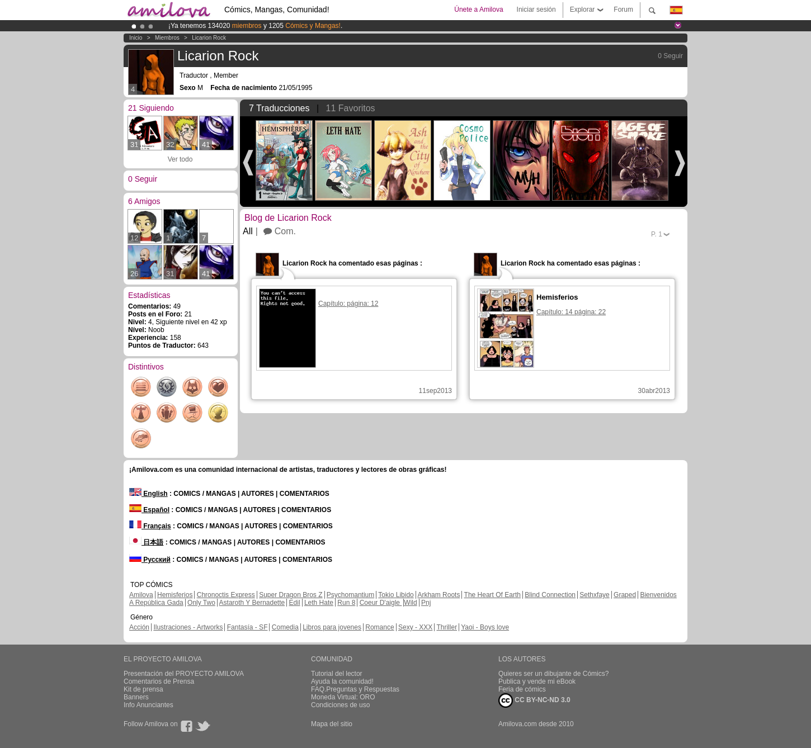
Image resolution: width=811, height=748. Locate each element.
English (148, 494)
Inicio (135, 38)
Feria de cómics (522, 689)
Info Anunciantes (148, 705)
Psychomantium (350, 595)
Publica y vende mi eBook (537, 681)
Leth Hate (318, 603)
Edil (294, 603)
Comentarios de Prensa (159, 681)
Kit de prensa (143, 689)
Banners (136, 697)
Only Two (201, 603)
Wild (410, 603)
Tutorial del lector (336, 674)
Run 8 (346, 603)
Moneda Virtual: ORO (343, 697)
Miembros (167, 38)
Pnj (426, 603)
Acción (139, 627)
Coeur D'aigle (381, 603)
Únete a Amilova (478, 9)
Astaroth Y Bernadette (252, 603)
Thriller (446, 627)
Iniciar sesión (536, 9)
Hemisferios (174, 595)
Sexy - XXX (415, 627)
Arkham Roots (438, 595)
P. (656, 234)
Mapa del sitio (331, 724)
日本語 (146, 542)
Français (150, 526)
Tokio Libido (395, 595)
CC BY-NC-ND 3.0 (534, 700)
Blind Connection (550, 595)
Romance (379, 627)
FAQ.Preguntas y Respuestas (355, 689)
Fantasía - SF (247, 627)
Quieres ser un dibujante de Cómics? (553, 674)
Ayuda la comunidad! (342, 681)
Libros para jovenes (332, 627)
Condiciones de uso (340, 705)
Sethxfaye (594, 595)
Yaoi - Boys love (485, 627)
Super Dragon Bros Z (290, 595)
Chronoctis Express (226, 595)
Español (149, 510)
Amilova (141, 595)
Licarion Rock (209, 38)
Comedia (285, 627)
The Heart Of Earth (492, 595)
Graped (625, 595)
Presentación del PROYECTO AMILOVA (184, 674)
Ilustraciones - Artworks (188, 627)
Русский (150, 560)
